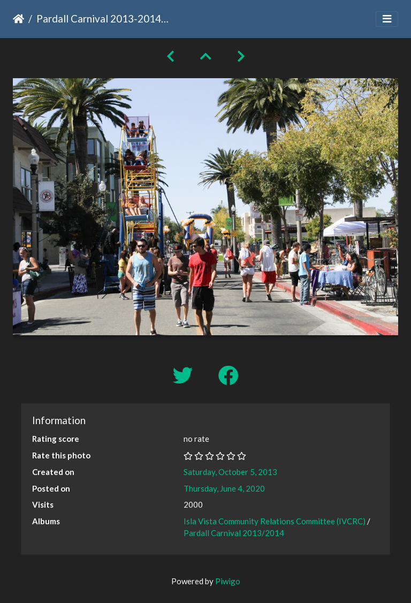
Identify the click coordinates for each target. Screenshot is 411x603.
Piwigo (227, 581)
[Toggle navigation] (387, 19)
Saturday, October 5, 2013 (230, 472)
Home (18, 18)
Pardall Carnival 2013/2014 (234, 533)
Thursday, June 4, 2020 (224, 488)
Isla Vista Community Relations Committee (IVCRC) (275, 521)
